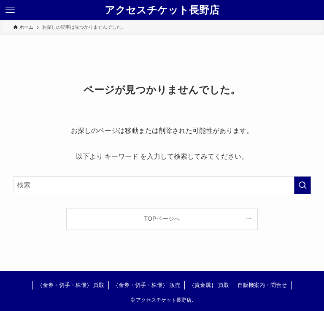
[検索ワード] (162, 185)
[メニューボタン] (10, 10)
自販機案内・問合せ (262, 285)
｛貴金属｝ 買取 (209, 285)
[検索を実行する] (302, 185)
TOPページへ (162, 218)
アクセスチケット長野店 (162, 10)
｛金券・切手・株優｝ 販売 (147, 285)
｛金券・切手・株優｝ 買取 (71, 285)
